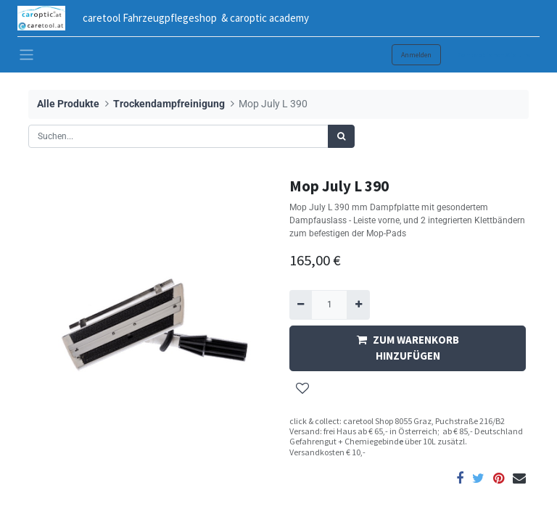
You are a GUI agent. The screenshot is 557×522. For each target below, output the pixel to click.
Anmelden (416, 54)
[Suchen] (341, 136)
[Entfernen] (300, 304)
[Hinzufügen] (358, 304)
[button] (302, 389)
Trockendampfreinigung (169, 104)
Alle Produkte (68, 104)
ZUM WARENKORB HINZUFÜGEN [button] (408, 348)
